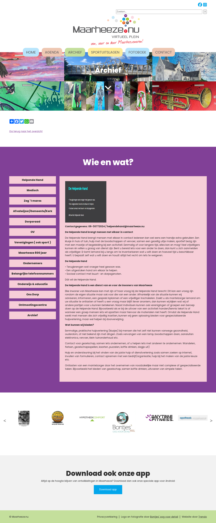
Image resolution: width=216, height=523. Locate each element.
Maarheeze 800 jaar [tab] (32, 253)
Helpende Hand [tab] (32, 180)
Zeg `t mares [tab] (32, 201)
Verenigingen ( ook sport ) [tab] (32, 242)
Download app (108, 489)
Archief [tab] (32, 315)
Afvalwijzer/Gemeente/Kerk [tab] (32, 211)
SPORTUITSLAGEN (105, 52)
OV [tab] (33, 232)
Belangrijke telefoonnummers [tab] (33, 274)
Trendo (202, 516)
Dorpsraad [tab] (32, 221)
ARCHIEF (75, 52)
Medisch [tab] (33, 190)
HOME (31, 52)
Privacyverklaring (107, 516)
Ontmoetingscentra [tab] (33, 305)
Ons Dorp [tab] (32, 294)
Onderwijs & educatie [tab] (32, 284)
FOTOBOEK (137, 52)
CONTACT (163, 52)
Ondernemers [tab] (32, 263)
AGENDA (52, 52)
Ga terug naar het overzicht (26, 131)
